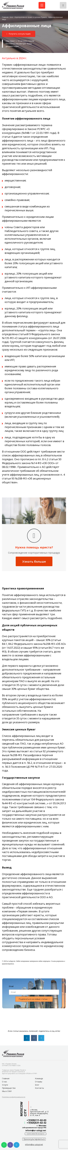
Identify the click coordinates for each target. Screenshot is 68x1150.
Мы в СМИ (6, 1091)
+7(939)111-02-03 (36, 1120)
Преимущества (8, 1088)
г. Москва (41, 1125)
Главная (5, 17)
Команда (39, 1078)
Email (11, 986)
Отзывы (38, 1081)
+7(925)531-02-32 (36, 1122)
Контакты (39, 1088)
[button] (18, 34)
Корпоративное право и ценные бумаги (31, 17)
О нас (4, 1081)
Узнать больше (34, 561)
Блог (11, 17)
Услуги (5, 1085)
